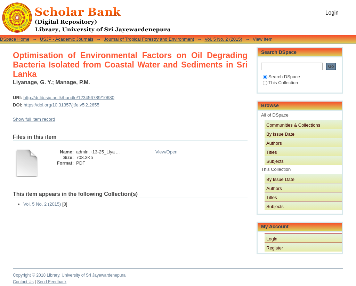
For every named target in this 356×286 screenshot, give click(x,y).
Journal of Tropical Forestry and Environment (149, 39)
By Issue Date (280, 134)
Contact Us (23, 281)
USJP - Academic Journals (67, 39)
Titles (271, 152)
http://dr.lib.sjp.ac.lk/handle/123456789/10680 (68, 97)
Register (274, 248)
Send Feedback (52, 281)
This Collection (280, 82)
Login (332, 13)
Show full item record (34, 119)
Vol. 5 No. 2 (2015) (223, 39)
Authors (274, 143)
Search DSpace (281, 76)
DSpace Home (15, 39)
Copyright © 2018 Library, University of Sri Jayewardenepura (69, 275)
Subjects (275, 161)
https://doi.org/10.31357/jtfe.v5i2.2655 (61, 105)
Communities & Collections (293, 125)
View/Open (166, 151)
